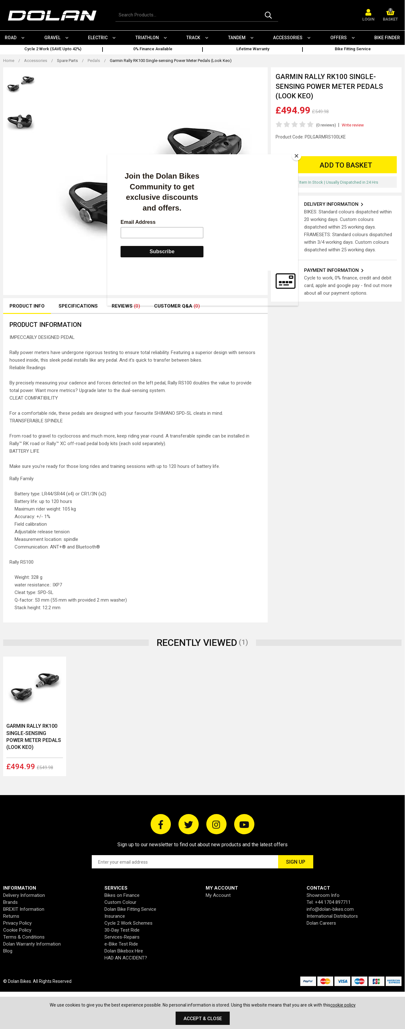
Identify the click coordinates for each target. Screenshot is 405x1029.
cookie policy (343, 1005)
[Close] (296, 156)
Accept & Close (203, 1018)
